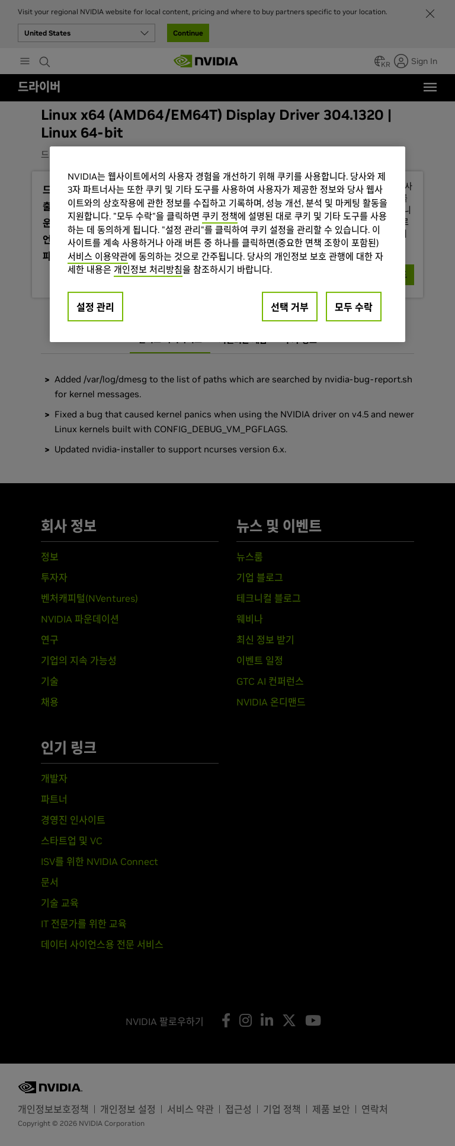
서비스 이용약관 (98, 256)
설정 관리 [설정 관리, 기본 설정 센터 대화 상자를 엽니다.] (95, 307)
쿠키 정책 (220, 216)
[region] (227, 244)
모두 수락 (354, 307)
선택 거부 (290, 307)
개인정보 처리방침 (148, 270)
